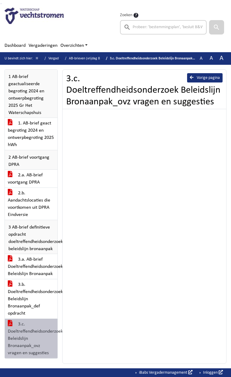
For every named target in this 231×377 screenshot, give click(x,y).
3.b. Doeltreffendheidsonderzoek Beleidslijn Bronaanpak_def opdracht (32, 299)
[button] (216, 27)
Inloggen (212, 372)
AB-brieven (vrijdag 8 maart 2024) (94, 58)
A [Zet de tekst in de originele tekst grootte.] (201, 58)
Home (40, 58)
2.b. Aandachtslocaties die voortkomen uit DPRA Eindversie (29, 204)
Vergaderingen (43, 45)
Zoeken (126, 15)
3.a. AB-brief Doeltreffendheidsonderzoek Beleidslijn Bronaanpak (32, 266)
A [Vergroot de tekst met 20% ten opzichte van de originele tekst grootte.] (211, 58)
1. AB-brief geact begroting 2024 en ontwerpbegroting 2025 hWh (31, 134)
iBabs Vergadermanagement (165, 372)
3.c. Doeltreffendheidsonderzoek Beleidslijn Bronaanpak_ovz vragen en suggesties (32, 338)
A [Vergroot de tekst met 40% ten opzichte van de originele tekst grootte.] (221, 58)
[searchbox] (163, 27)
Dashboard (15, 45)
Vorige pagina (205, 77)
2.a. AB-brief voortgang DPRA (25, 179)
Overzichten (72, 45)
